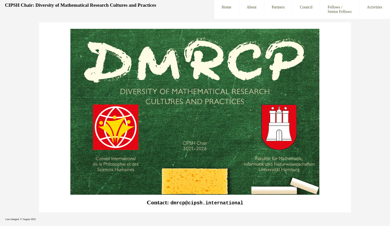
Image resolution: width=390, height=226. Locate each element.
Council (306, 9)
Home (226, 9)
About (251, 9)
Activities (374, 9)
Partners (278, 9)
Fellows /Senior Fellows (339, 9)
